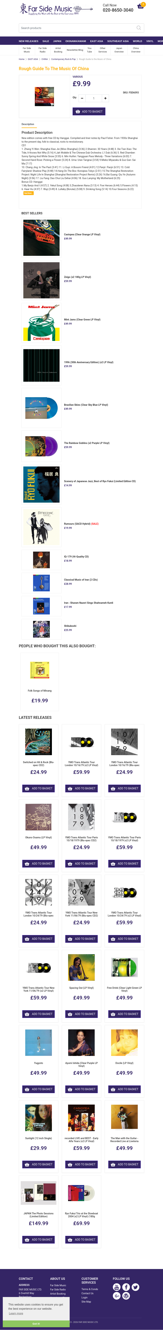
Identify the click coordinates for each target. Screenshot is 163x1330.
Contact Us (88, 1293)
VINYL (149, 41)
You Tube (89, 50)
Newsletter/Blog (75, 50)
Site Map (86, 1301)
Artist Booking (58, 50)
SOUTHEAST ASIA (118, 41)
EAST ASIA (96, 41)
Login (85, 1297)
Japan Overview (119, 50)
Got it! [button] (36, 1323)
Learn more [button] (16, 1313)
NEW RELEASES (28, 41)
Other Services (102, 50)
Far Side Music (27, 50)
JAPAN (57, 41)
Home (21, 59)
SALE (45, 41)
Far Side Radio (42, 50)
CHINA (44, 59)
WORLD (137, 41)
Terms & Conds (90, 1289)
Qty (74, 97)
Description (28, 124)
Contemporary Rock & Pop (63, 59)
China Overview (136, 50)
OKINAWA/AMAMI (75, 41)
